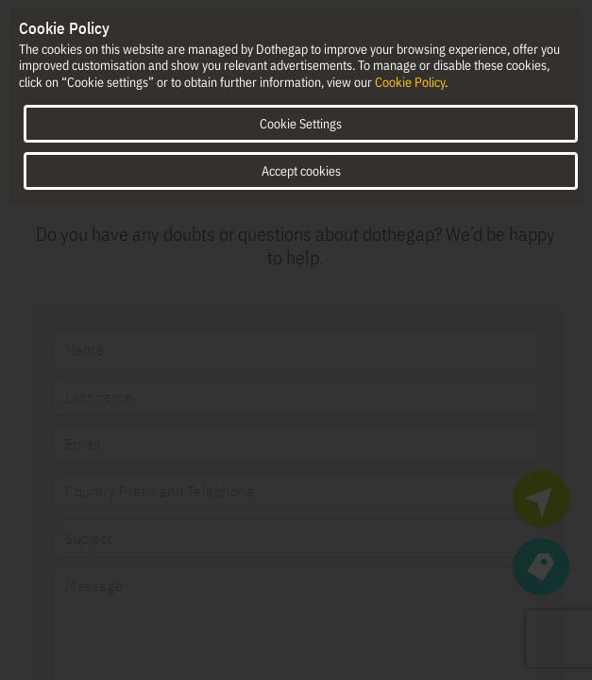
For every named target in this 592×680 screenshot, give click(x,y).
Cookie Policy (410, 82)
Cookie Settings (301, 123)
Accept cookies (301, 170)
